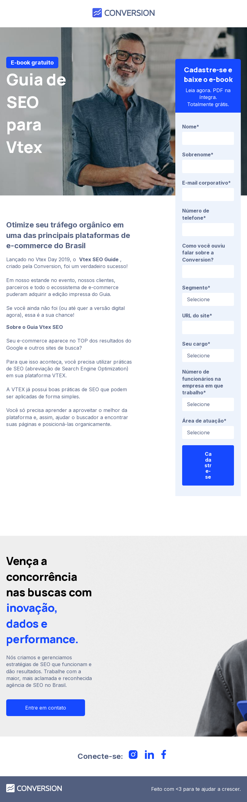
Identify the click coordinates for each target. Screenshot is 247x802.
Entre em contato (45, 708)
